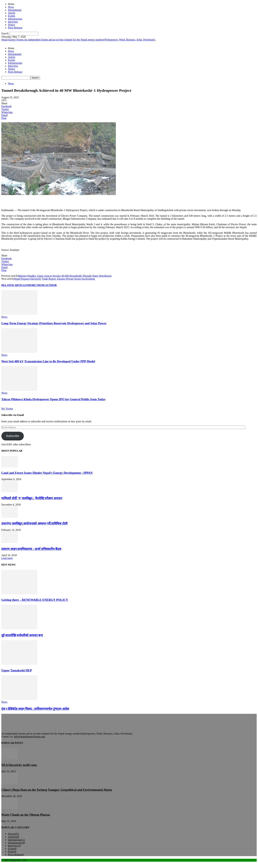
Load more (7, 558)
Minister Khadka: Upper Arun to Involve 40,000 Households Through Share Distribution (65, 275)
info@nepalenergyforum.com (29, 736)
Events (11, 15)
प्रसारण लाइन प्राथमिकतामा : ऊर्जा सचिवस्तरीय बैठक (31, 549)
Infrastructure (15, 18)
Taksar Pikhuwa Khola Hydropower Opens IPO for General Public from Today (53, 399)
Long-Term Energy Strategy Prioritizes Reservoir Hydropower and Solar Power (53, 323)
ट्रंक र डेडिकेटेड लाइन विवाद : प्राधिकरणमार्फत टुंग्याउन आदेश (35, 709)
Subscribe (12, 436)
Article (11, 12)
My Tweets (7, 408)
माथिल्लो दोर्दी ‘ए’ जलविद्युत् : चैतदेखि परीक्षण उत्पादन (31, 498)
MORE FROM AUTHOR (42, 285)
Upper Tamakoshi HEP (16, 670)
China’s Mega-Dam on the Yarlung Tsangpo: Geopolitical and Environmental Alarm (56, 789)
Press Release (15, 27)
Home (11, 4)
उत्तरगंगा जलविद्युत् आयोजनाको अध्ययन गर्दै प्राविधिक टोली (34, 523)
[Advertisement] (39, 200)
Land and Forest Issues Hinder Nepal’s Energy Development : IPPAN (47, 473)
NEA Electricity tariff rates (19, 765)
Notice (11, 24)
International (14, 10)
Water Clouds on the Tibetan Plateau (25, 814)
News (11, 7)
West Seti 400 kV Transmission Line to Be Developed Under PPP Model (48, 361)
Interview (13, 21)
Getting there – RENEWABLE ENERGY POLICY (34, 600)
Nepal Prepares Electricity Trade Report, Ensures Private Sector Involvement (54, 278)
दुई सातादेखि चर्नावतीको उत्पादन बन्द (22, 635)
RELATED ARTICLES (14, 285)
